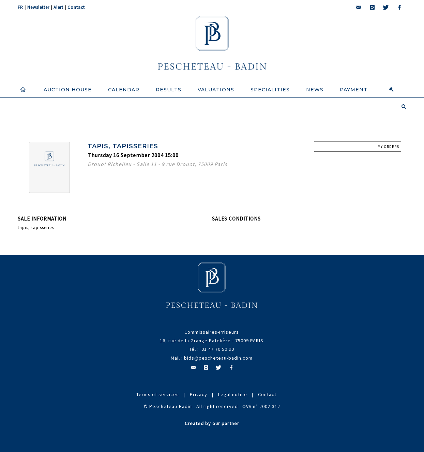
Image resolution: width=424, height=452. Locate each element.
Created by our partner (212, 423)
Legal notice (232, 394)
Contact (76, 7)
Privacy (198, 394)
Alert (58, 7)
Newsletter (38, 7)
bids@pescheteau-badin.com (218, 358)
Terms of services (157, 394)
